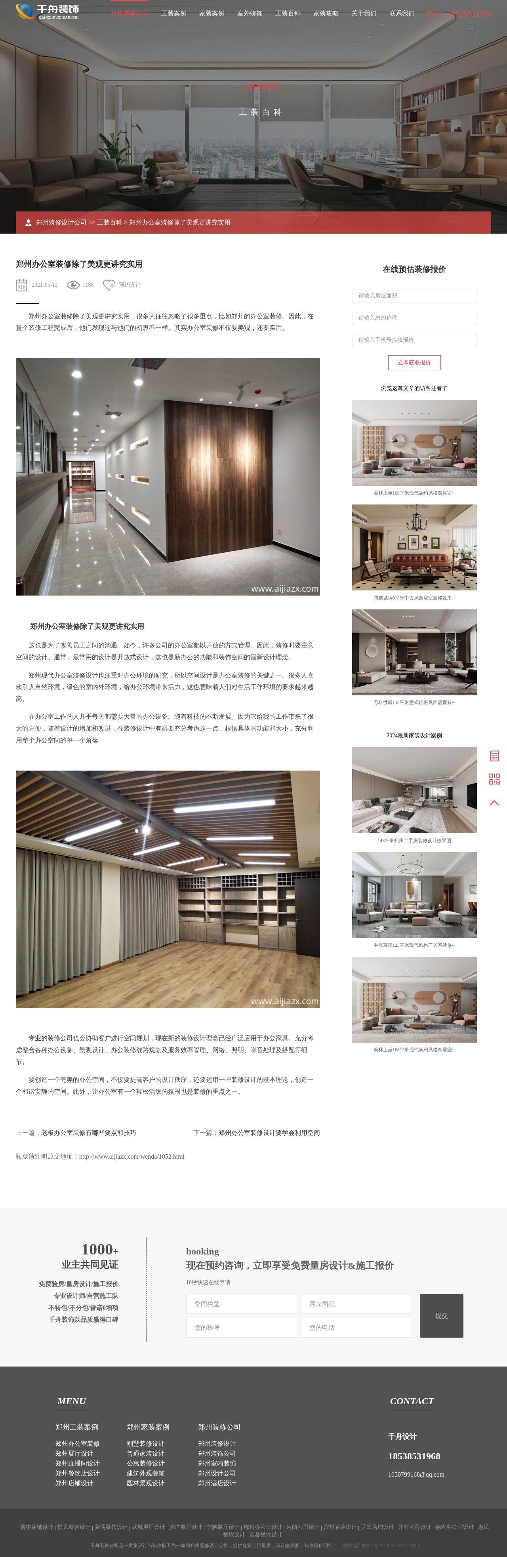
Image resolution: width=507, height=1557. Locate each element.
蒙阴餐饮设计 (111, 1527)
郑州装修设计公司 (61, 222)
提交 (441, 1315)
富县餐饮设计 (265, 1535)
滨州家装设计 (340, 1527)
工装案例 (174, 13)
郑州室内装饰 (217, 1463)
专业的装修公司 (51, 1038)
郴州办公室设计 (263, 1527)
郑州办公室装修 (77, 1443)
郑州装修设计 (217, 1443)
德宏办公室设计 (454, 1527)
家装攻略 (326, 13)
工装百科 (288, 13)
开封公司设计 (414, 1527)
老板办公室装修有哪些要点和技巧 (88, 1132)
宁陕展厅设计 (223, 1527)
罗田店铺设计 (377, 1527)
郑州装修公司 (130, 13)
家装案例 (212, 13)
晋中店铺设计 (36, 1527)
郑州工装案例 (76, 1427)
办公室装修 (57, 316)
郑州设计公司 (217, 1473)
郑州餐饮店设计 (77, 1473)
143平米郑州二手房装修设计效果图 (414, 840)
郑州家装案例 (148, 1427)
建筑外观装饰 (146, 1473)
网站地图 (350, 1545)
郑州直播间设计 (77, 1463)
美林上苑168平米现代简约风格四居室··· (415, 493)
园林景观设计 (146, 1483)
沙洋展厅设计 (185, 1527)
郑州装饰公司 (217, 1453)
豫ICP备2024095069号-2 (386, 1545)
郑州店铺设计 (74, 1483)
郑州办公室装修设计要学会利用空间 (269, 1132)
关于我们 (364, 13)
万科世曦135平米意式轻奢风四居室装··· (415, 702)
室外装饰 (250, 13)
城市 (416, 1545)
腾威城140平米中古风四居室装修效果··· (415, 598)
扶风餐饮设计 (74, 1527)
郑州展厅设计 (74, 1453)
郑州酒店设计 (217, 1483)
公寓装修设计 (146, 1463)
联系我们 (402, 13)
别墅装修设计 (146, 1443)
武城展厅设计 (148, 1527)
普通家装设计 (146, 1453)
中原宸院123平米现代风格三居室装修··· (415, 945)
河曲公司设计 (303, 1527)
